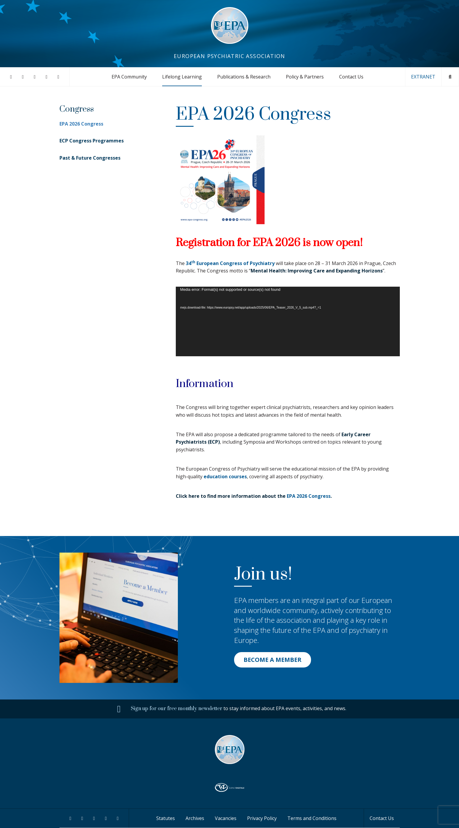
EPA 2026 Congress (309, 496)
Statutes (165, 818)
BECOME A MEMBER (273, 660)
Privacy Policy (262, 818)
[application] (288, 322)
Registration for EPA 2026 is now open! (269, 243)
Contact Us (351, 76)
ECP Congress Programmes (91, 140)
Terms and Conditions (311, 818)
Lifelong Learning (182, 76)
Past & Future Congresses (89, 158)
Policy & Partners (305, 76)
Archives (195, 818)
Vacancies (225, 818)
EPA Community (129, 76)
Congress (76, 109)
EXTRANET (423, 76)
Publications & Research (243, 76)
